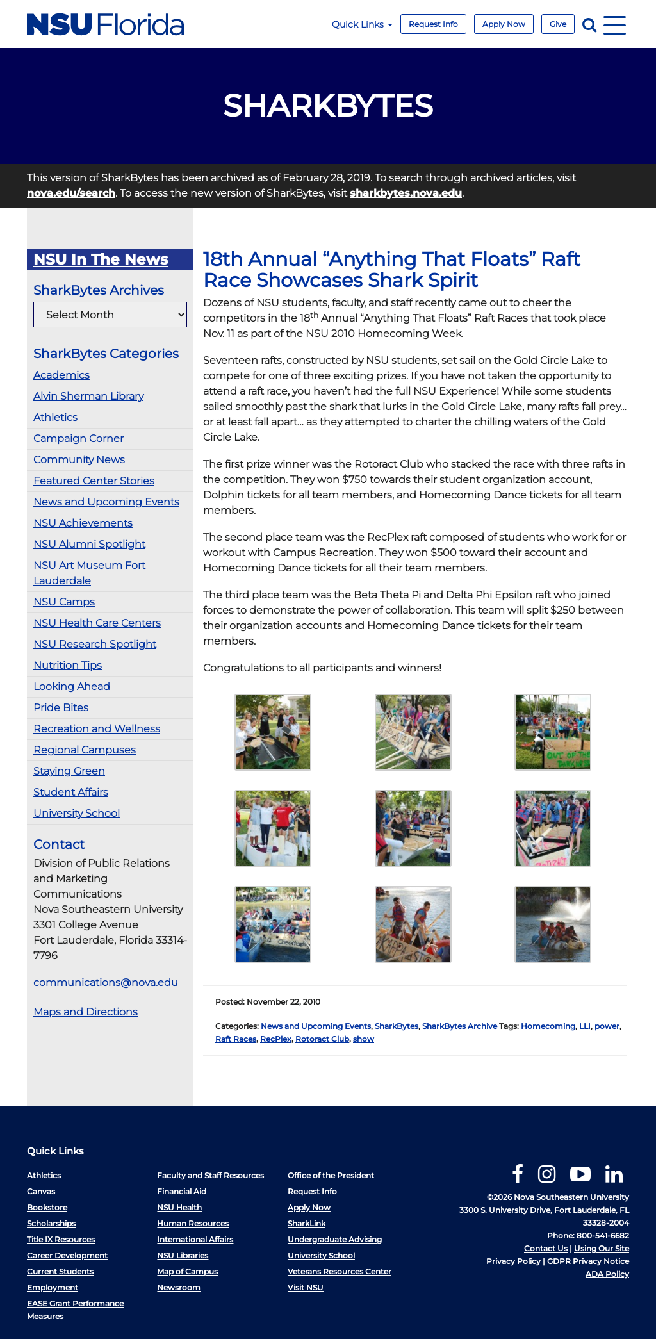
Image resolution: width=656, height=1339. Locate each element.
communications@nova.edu (105, 982)
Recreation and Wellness (96, 729)
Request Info (433, 24)
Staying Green (69, 771)
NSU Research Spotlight (94, 644)
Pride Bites (60, 708)
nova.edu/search (71, 193)
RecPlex (275, 1039)
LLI (585, 1026)
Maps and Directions (85, 1012)
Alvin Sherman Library (88, 396)
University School (76, 813)
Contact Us (546, 1248)
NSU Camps (64, 602)
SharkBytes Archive (459, 1026)
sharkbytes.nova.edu (406, 193)
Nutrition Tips (67, 665)
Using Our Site (601, 1248)
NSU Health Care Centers (97, 623)
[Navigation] (614, 24)
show (363, 1039)
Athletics (55, 417)
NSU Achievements (83, 523)
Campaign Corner (78, 438)
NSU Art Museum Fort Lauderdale (89, 573)
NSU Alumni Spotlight (89, 544)
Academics (61, 375)
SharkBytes (396, 1026)
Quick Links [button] (362, 24)
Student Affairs (70, 792)
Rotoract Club (322, 1039)
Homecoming (548, 1026)
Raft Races (235, 1039)
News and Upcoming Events (106, 502)
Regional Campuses (84, 750)
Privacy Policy (513, 1261)
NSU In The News (100, 259)
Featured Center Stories (93, 481)
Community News (79, 460)
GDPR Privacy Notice (588, 1261)
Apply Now (503, 24)
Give (558, 24)
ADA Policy (607, 1274)
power (606, 1026)
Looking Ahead (71, 686)
